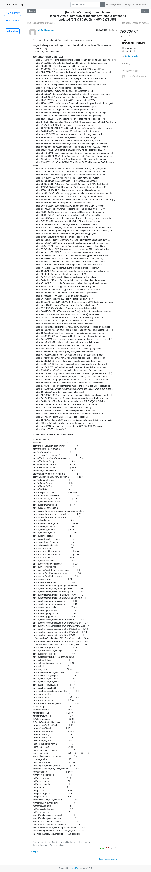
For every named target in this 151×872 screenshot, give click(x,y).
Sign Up (141, 4)
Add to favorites (131, 56)
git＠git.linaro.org (46, 30)
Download (12, 31)
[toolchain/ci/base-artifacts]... (41, 23)
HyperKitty (74, 868)
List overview (12, 13)
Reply (34, 851)
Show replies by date (107, 859)
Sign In (129, 4)
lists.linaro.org (14, 4)
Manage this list (114, 4)
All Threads (12, 20)
